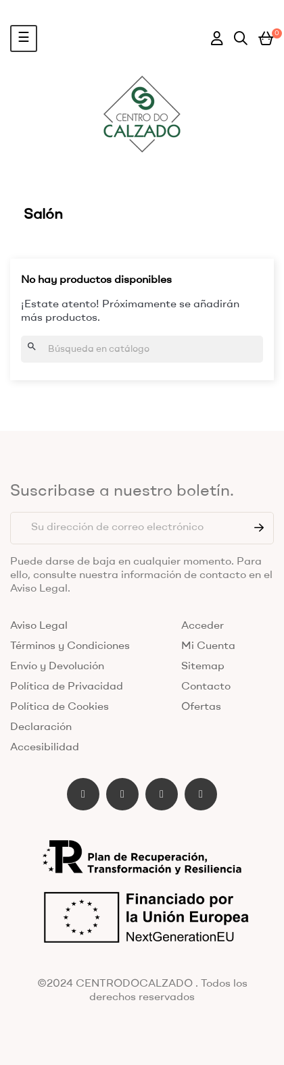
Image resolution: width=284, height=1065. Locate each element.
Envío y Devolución (57, 666)
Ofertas (201, 707)
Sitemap (202, 666)
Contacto (206, 686)
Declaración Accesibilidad (44, 737)
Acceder (202, 626)
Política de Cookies (59, 707)
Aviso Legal (39, 626)
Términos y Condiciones (70, 646)
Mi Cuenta (208, 646)
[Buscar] (142, 349)
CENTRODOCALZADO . (137, 984)
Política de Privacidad (66, 686)
